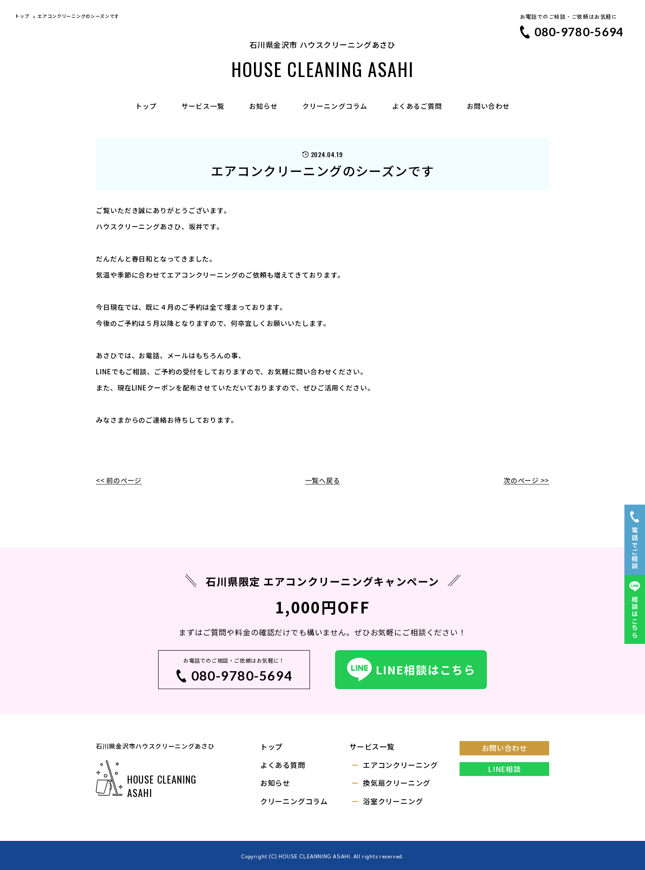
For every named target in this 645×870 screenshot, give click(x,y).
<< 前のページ (119, 480)
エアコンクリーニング (400, 764)
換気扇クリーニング (396, 782)
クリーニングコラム (334, 106)
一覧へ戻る (322, 480)
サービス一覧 (202, 106)
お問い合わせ (488, 106)
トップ (146, 106)
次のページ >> (526, 480)
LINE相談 (504, 768)
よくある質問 (282, 764)
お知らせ (263, 106)
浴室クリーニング (393, 801)
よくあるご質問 (417, 106)
